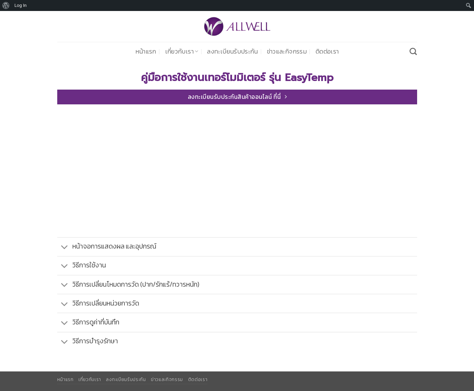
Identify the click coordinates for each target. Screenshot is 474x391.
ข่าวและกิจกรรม (287, 51)
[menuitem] (6, 5)
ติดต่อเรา (327, 51)
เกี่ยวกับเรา (181, 51)
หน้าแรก (145, 51)
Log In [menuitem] (20, 5)
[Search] (413, 51)
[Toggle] (64, 247)
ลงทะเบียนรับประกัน (232, 51)
